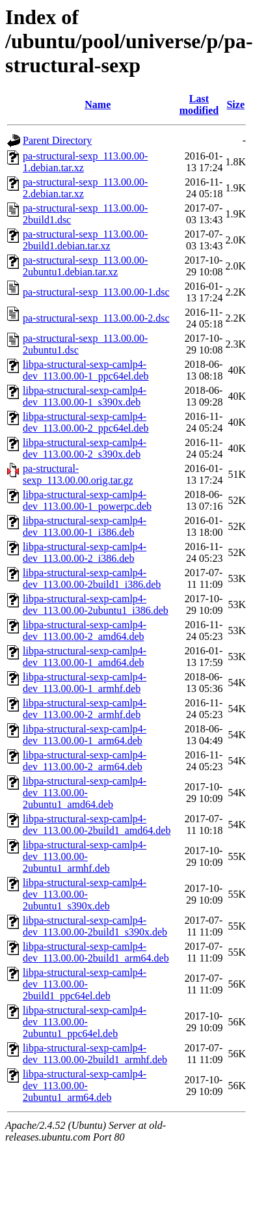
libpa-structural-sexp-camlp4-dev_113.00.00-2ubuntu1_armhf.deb (84, 856)
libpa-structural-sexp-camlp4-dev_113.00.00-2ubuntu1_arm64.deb (84, 1085)
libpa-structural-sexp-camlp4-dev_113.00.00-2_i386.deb (84, 552)
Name (98, 104)
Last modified (199, 104)
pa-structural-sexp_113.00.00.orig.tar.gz (78, 474)
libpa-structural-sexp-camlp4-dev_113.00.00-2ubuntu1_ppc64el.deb (84, 1022)
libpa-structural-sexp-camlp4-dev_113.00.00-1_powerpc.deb (87, 500)
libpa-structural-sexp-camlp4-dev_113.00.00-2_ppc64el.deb (86, 422)
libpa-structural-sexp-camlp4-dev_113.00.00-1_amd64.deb (84, 656)
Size (235, 104)
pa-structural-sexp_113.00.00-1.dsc (96, 292)
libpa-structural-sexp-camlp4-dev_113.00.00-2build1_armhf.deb (95, 1053)
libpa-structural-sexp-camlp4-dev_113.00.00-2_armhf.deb (84, 708)
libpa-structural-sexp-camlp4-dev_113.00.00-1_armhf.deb (84, 682)
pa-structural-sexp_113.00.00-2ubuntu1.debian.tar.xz (85, 266)
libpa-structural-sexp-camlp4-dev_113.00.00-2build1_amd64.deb (96, 824)
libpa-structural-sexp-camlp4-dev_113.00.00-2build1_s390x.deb (95, 926)
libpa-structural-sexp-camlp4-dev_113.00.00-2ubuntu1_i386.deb (95, 604)
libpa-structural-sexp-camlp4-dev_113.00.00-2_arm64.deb (84, 760)
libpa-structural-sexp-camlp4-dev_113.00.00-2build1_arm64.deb (96, 952)
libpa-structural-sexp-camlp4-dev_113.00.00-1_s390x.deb (84, 396)
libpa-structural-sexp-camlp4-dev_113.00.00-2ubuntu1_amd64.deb (84, 792)
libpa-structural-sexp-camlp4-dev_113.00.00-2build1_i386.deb (92, 578)
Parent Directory (57, 140)
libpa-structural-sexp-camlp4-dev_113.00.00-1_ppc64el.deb (86, 370)
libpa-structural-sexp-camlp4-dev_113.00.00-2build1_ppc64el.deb (84, 984)
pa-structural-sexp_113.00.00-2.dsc (96, 318)
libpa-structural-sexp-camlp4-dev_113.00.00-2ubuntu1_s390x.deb (84, 894)
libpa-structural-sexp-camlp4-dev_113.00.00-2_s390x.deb (84, 448)
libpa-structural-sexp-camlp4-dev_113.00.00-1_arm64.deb (84, 734)
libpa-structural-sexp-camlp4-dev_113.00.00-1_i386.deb (84, 526)
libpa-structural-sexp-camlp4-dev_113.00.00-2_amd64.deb (84, 630)
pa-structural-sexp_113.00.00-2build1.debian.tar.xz (85, 240)
